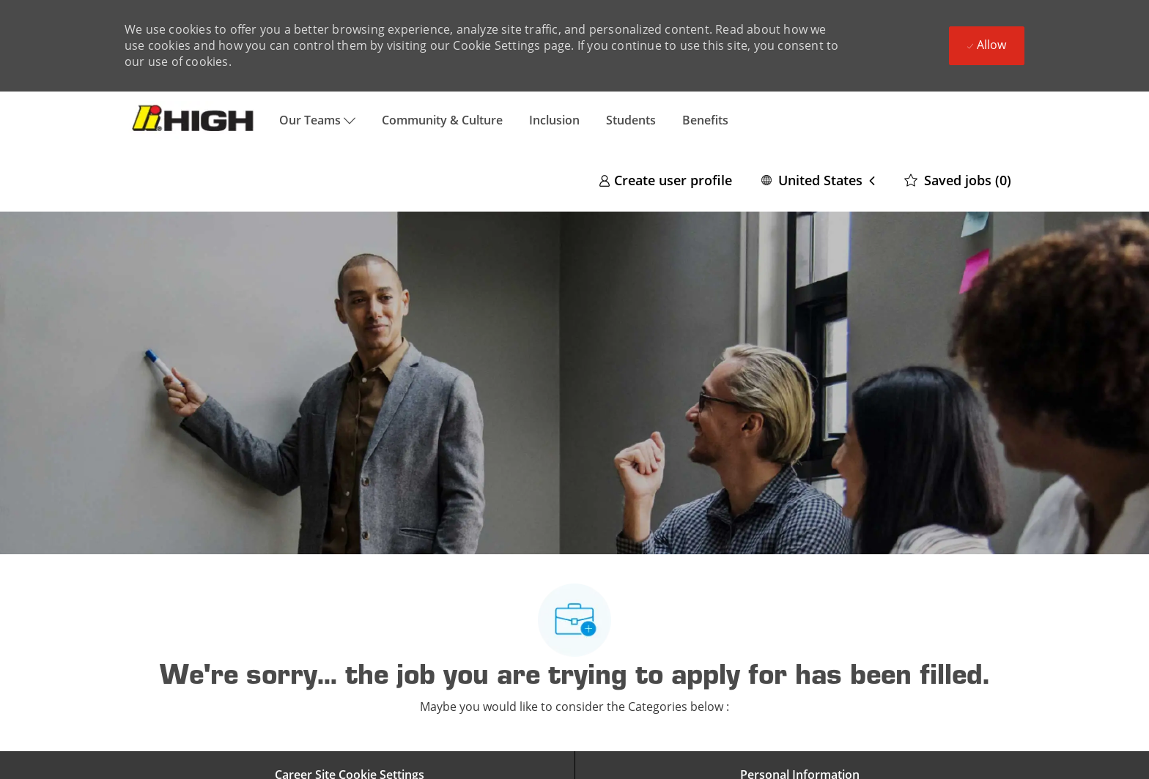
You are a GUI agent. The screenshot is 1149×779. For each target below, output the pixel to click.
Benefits (705, 120)
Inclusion (554, 120)
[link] (665, 179)
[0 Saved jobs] (957, 179)
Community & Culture (442, 120)
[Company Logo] (195, 119)
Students (631, 120)
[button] (818, 179)
